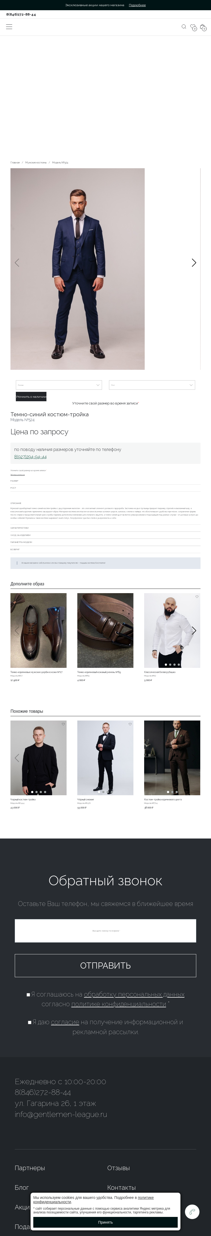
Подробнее (137, 5)
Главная (15, 162)
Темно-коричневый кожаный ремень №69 (99, 672)
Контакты (121, 1187)
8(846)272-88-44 (21, 14)
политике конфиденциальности (118, 1004)
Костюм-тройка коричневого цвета (163, 799)
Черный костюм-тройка (22, 799)
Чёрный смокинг (85, 799)
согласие (65, 1022)
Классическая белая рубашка (159, 672)
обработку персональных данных (134, 994)
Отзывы (118, 1168)
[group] (105, 269)
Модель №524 (60, 162)
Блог (22, 1187)
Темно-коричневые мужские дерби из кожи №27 (36, 672)
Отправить (105, 965)
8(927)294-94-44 (30, 456)
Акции (24, 1207)
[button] (194, 269)
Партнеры (30, 1168)
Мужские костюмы (35, 162)
